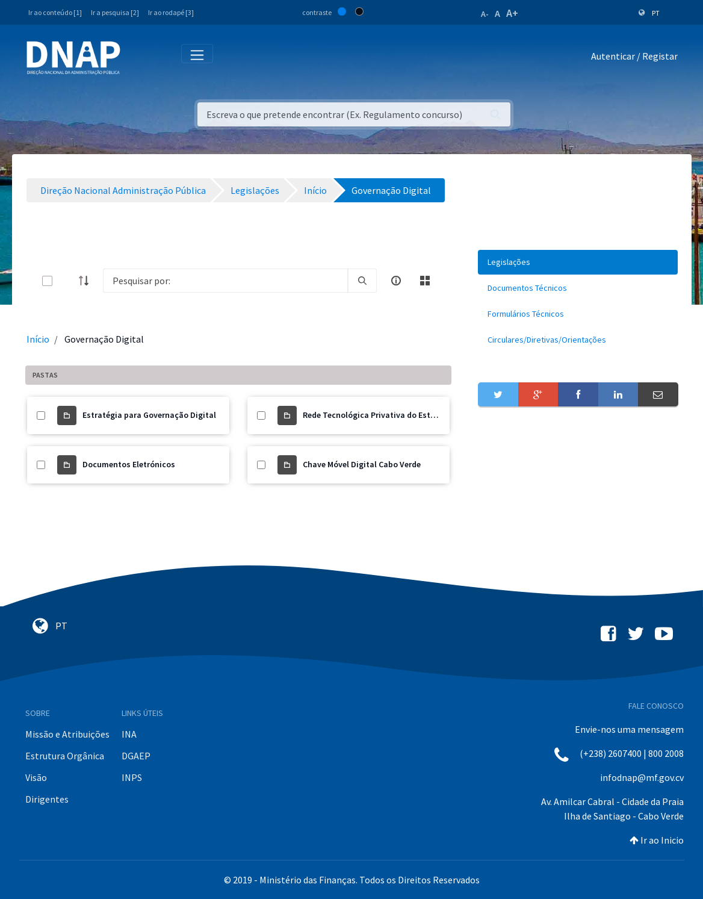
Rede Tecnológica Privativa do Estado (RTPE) (387, 414)
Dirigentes (47, 799)
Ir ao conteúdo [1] (55, 12)
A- (485, 13)
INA (129, 734)
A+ (512, 13)
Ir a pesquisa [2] (115, 12)
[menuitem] (578, 262)
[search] (362, 281)
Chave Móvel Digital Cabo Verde (362, 464)
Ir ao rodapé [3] (171, 12)
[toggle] (67, 281)
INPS (132, 777)
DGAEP (136, 756)
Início (37, 339)
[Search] (225, 281)
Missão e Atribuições (67, 734)
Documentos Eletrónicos (128, 464)
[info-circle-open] (396, 280)
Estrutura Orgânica (64, 756)
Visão (36, 777)
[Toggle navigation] (137, 58)
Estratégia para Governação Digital (149, 414)
